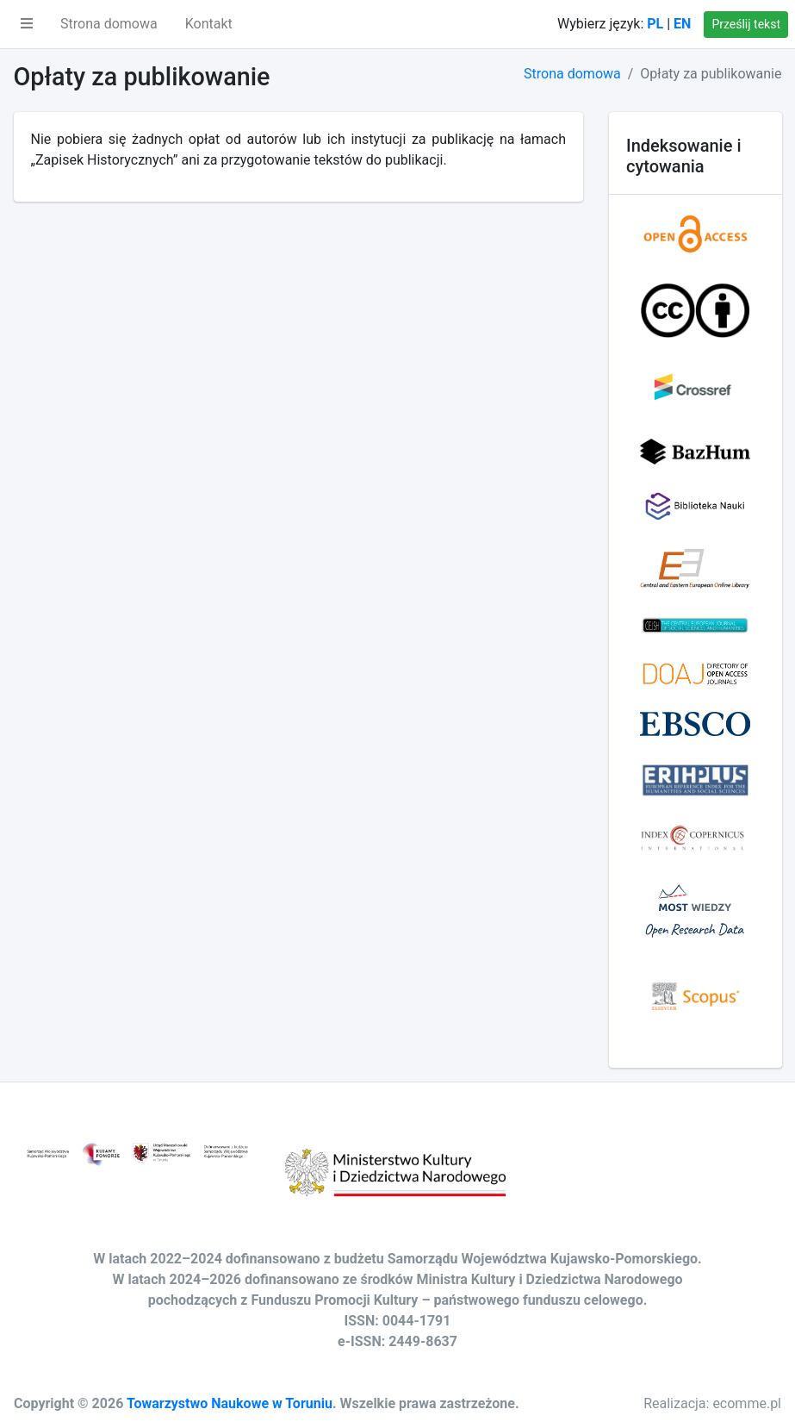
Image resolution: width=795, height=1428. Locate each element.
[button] (27, 24)
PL (655, 24)
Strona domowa (109, 24)
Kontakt (209, 24)
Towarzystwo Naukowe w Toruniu (229, 1403)
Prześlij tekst (745, 24)
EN (682, 24)
